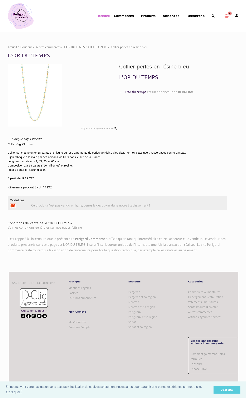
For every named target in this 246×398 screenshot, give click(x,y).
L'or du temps (135, 92)
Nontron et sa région (141, 307)
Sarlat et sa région (140, 327)
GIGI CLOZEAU (97, 47)
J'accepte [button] (227, 389)
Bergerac (134, 292)
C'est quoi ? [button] (14, 392)
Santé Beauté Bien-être (203, 307)
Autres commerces (48, 47)
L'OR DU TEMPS (74, 47)
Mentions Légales (79, 288)
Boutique (26, 47)
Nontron (133, 302)
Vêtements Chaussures (203, 302)
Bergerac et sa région (142, 297)
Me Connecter (77, 322)
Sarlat (132, 322)
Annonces (173, 16)
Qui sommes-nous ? (34, 310)
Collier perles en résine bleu (129, 47)
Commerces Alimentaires (204, 292)
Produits (151, 16)
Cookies (73, 293)
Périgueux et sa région (142, 317)
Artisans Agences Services (205, 317)
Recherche (197, 16)
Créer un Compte (79, 327)
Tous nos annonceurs (82, 298)
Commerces (128, 16)
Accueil (108, 16)
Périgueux (134, 312)
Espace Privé (199, 369)
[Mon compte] (236, 16)
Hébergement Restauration (205, 297)
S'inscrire (197, 364)
